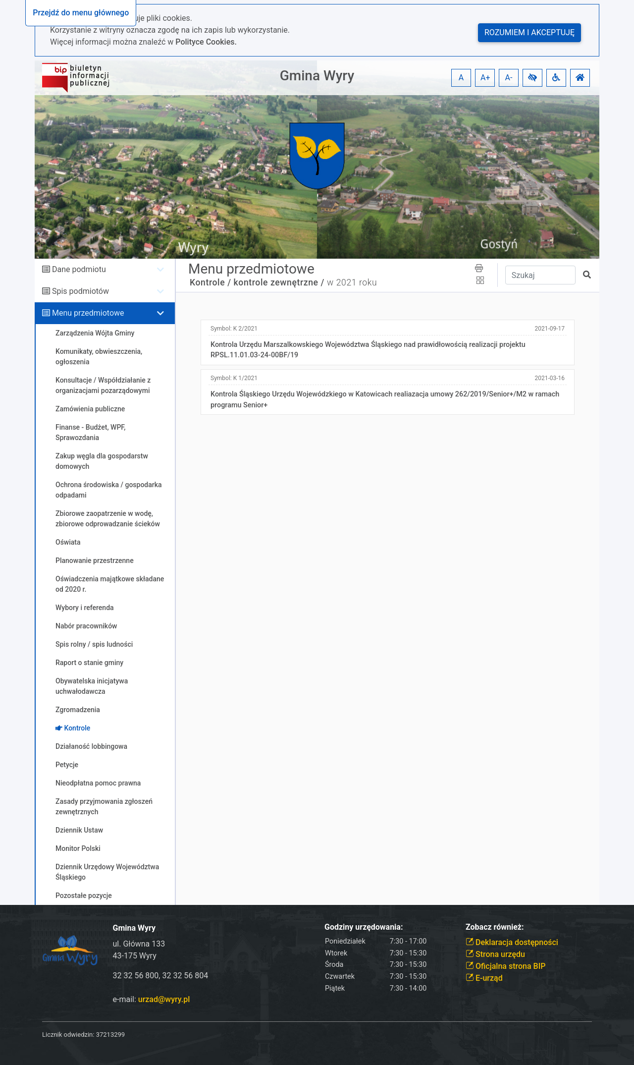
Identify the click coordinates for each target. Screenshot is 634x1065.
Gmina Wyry (317, 75)
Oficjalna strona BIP (505, 966)
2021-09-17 (549, 328)
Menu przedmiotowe (88, 313)
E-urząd (484, 978)
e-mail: (151, 999)
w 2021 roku (352, 282)
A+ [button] (485, 77)
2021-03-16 (549, 378)
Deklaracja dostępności (512, 942)
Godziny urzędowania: (363, 927)
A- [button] (509, 77)
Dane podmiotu (79, 269)
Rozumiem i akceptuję (529, 32)
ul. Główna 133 (139, 944)
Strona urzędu (495, 954)
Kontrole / (210, 282)
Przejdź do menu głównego (81, 12)
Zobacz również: (495, 927)
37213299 (110, 1034)
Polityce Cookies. (206, 42)
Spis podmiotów (80, 291)
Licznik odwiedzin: (68, 1034)
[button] (532, 78)
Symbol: (234, 328)
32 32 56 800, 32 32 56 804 (161, 975)
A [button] (461, 77)
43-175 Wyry (135, 955)
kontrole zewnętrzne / (279, 282)
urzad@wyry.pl (164, 999)
